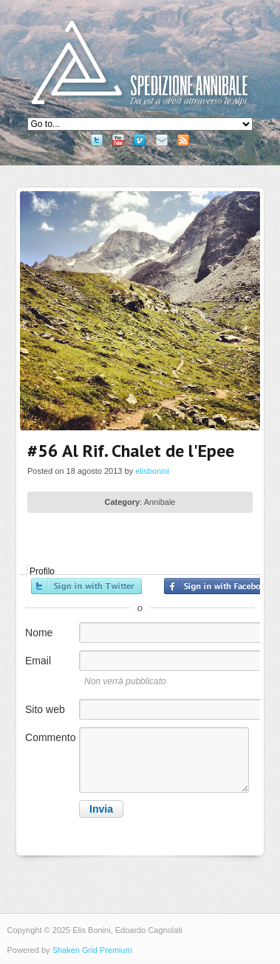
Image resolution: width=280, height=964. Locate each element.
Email (38, 661)
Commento (50, 737)
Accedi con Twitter (86, 586)
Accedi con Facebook (219, 586)
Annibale (160, 502)
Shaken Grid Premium (92, 950)
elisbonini (152, 470)
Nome (38, 632)
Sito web (45, 709)
